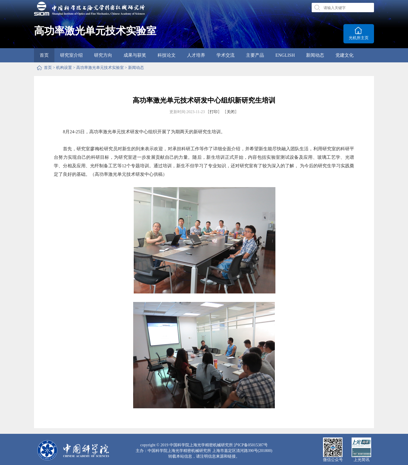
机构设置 (64, 67)
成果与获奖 (135, 55)
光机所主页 (359, 38)
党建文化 (344, 55)
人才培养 (196, 55)
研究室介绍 (71, 55)
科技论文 (167, 55)
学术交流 (225, 55)
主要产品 (255, 55)
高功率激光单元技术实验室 (100, 67)
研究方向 (103, 55)
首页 (44, 55)
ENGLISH (285, 55)
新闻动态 (315, 55)
